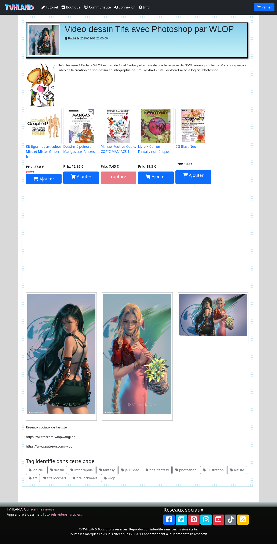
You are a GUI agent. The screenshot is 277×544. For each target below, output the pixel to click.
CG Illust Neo (193, 128)
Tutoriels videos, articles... (63, 514)
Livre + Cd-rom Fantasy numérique (156, 131)
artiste (237, 470)
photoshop (185, 470)
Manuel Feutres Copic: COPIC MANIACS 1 (118, 131)
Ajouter (43, 179)
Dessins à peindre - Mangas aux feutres (81, 131)
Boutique (71, 7)
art (33, 478)
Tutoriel (49, 7)
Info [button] (144, 7)
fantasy (107, 470)
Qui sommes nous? (39, 509)
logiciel (36, 470)
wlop (109, 478)
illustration (213, 470)
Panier (264, 7)
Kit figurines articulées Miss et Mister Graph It (44, 133)
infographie (81, 470)
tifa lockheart (85, 478)
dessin (57, 470)
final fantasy (157, 470)
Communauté (97, 7)
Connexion (125, 7)
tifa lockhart (54, 478)
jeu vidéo (130, 470)
